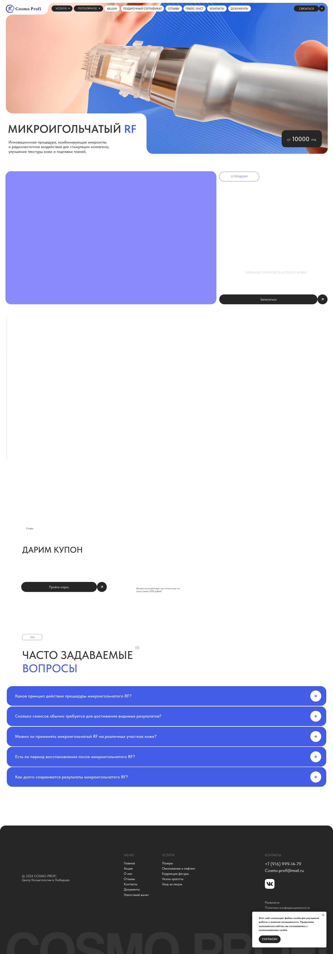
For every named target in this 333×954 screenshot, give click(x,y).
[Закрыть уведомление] (323, 915)
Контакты (130, 884)
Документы (132, 889)
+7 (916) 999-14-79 (283, 864)
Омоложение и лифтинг (178, 868)
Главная (129, 863)
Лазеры (167, 863)
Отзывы (129, 879)
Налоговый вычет (136, 895)
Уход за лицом (172, 884)
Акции (128, 868)
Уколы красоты (172, 879)
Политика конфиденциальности (287, 908)
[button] (309, 8)
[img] (56, 856)
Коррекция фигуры (175, 874)
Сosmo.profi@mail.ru (284, 870)
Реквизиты (272, 902)
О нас (128, 874)
